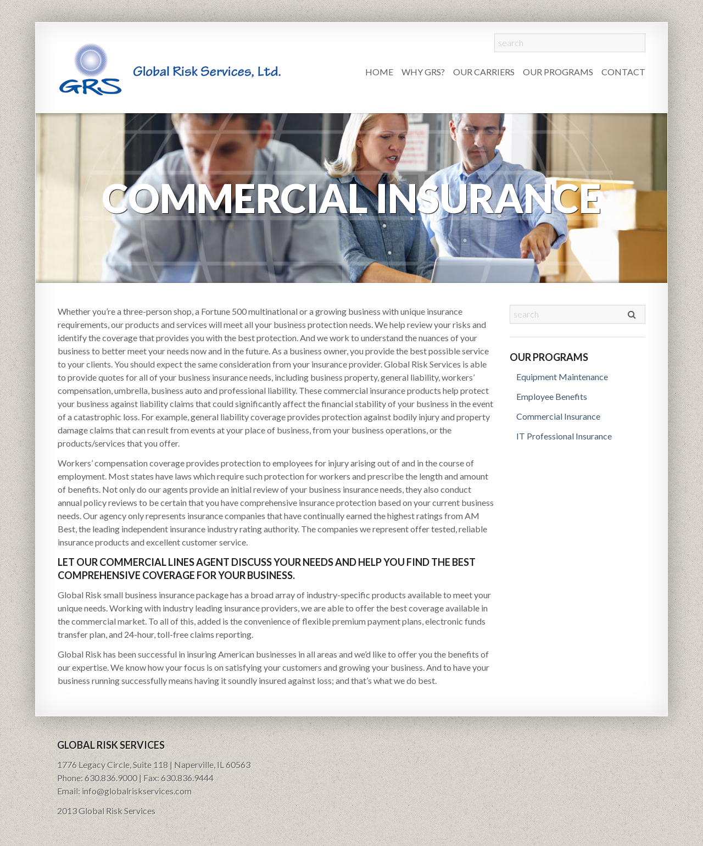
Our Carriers (484, 71)
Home (379, 71)
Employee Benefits (551, 396)
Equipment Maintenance (562, 376)
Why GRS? (423, 71)
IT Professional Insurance (564, 436)
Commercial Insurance (558, 416)
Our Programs (558, 71)
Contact (623, 71)
